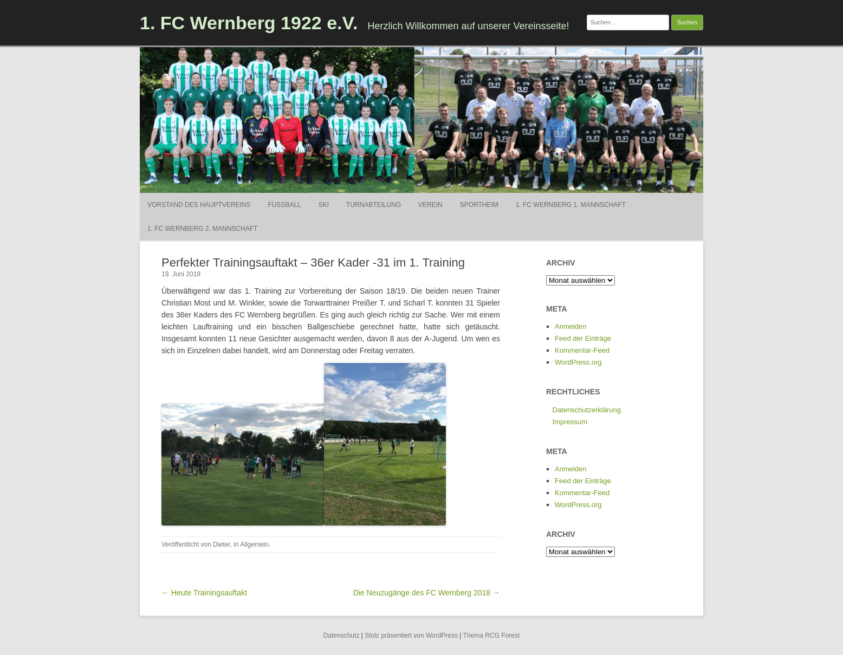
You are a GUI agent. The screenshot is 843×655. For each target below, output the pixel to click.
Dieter (221, 544)
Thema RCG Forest (491, 635)
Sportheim (479, 205)
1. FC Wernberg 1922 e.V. (249, 22)
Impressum (569, 422)
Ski (324, 205)
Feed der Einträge (583, 338)
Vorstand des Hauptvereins (198, 205)
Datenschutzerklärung (586, 410)
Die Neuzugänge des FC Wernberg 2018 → (426, 592)
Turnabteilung (373, 205)
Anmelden (571, 326)
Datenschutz (341, 635)
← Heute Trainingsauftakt (204, 592)
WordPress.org (578, 362)
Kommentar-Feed (582, 350)
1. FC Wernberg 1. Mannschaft (571, 205)
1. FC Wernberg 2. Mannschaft (202, 228)
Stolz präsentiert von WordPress (411, 635)
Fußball (284, 205)
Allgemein (254, 544)
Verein (430, 205)
